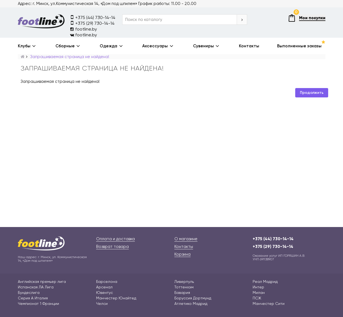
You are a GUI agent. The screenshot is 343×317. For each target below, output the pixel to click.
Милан (259, 292)
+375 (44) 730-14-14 (92, 17)
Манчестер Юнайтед (116, 298)
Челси (102, 303)
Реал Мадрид (265, 281)
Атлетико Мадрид (190, 303)
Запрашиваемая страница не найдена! (69, 56)
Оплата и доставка (115, 238)
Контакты (249, 45)
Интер (258, 287)
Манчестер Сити (269, 303)
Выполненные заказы (299, 45)
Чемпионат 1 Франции (38, 303)
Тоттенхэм (184, 287)
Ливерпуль (184, 281)
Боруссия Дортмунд (192, 298)
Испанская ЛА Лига (36, 287)
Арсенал (104, 287)
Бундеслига (29, 292)
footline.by (83, 29)
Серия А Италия (33, 298)
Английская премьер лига (42, 281)
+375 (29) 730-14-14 (92, 23)
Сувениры (203, 45)
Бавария (182, 292)
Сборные (65, 45)
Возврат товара (112, 246)
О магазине (185, 238)
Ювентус (104, 292)
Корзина (182, 254)
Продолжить (312, 92)
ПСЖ (257, 298)
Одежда (108, 45)
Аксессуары (155, 45)
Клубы (24, 45)
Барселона (106, 281)
